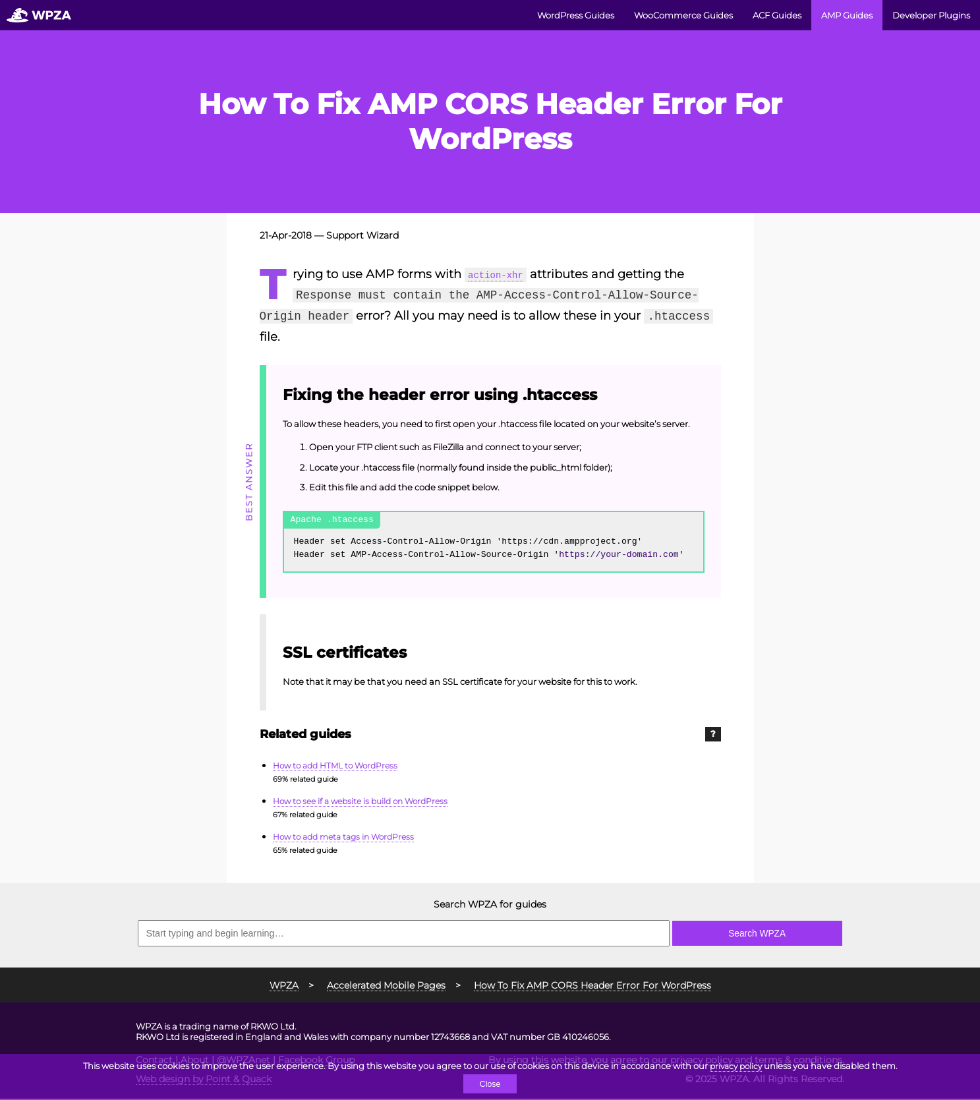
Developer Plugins (931, 15)
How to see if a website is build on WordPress (367, 802)
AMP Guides (847, 15)
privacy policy (735, 1065)
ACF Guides (777, 15)
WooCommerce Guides (683, 15)
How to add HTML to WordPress (340, 766)
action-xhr (502, 274)
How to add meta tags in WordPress (349, 837)
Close (490, 1084)
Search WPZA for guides (490, 906)
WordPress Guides (575, 15)
